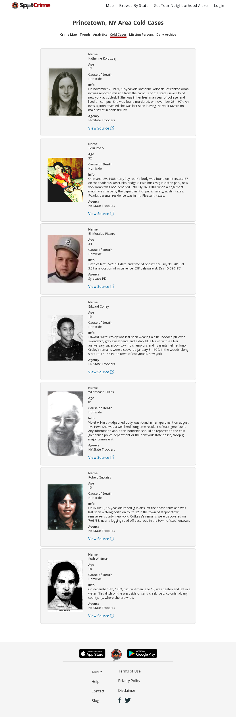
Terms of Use (129, 671)
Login (219, 5)
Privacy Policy (129, 680)
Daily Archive (166, 34)
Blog (95, 700)
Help (95, 681)
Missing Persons (141, 34)
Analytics (100, 34)
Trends (85, 34)
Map (110, 5)
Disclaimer (126, 690)
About (97, 672)
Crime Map (68, 34)
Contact (98, 691)
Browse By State (134, 5)
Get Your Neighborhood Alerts (181, 5)
